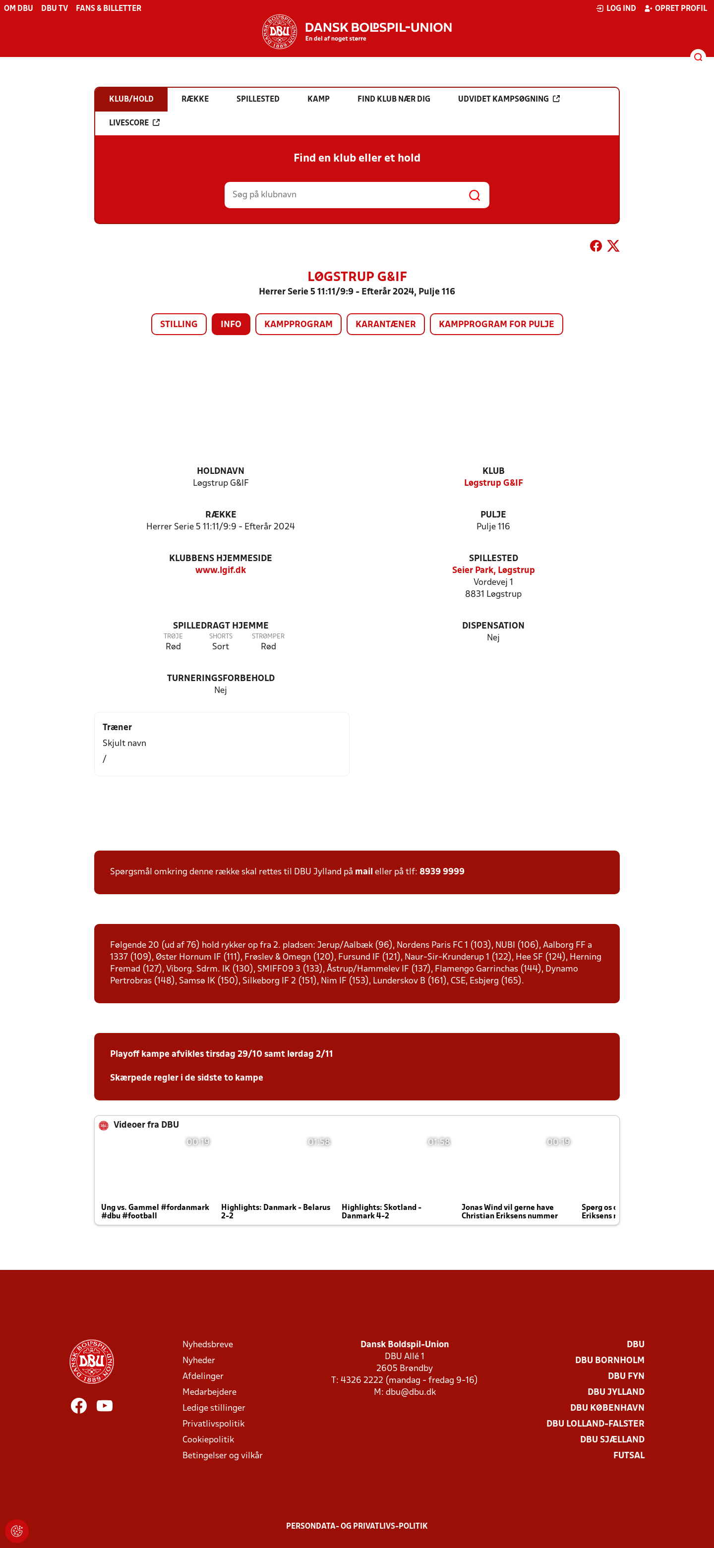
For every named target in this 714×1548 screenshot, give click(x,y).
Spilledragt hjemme (221, 626)
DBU (636, 1345)
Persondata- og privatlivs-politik (357, 1526)
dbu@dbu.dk (411, 1392)
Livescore (134, 123)
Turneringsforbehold (221, 679)
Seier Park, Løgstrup (493, 571)
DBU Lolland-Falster (595, 1424)
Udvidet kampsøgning (509, 99)
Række (221, 515)
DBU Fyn (626, 1377)
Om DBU (18, 8)
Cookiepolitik (208, 1440)
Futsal (629, 1456)
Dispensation (493, 626)
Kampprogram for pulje (496, 325)
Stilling (179, 325)
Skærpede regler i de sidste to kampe (186, 1078)
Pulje (493, 515)
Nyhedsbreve (207, 1345)
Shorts (221, 636)
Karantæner (386, 325)
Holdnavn (220, 471)
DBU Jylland (616, 1392)
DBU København (607, 1408)
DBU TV (54, 8)
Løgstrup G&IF (493, 483)
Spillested (493, 559)
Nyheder (198, 1361)
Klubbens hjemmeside (220, 559)
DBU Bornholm (610, 1361)
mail (364, 872)
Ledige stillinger (213, 1408)
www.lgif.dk (220, 571)
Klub (493, 471)
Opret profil (675, 8)
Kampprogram (298, 325)
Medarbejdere (209, 1392)
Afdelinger (203, 1377)
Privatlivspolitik (213, 1424)
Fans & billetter (108, 8)
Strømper (268, 636)
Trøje (173, 636)
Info (231, 325)
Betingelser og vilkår (222, 1456)
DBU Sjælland (612, 1440)
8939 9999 (442, 872)
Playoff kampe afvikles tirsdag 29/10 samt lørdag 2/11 (221, 1054)
